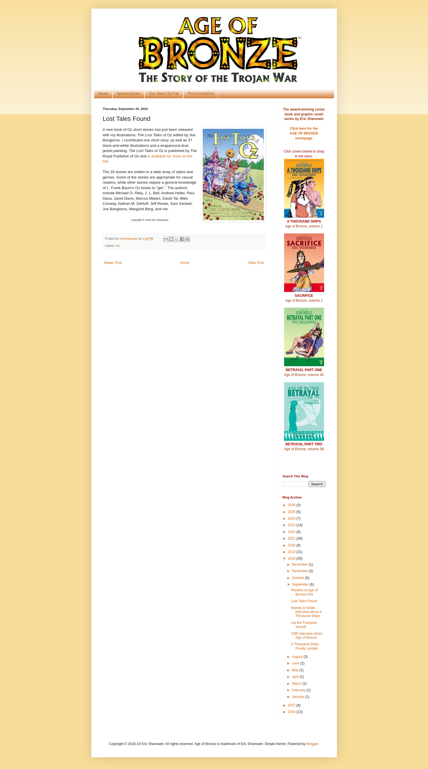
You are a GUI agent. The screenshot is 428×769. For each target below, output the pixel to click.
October (298, 578)
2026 (292, 505)
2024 (292, 518)
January (298, 697)
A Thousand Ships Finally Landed (305, 646)
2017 (292, 705)
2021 (292, 538)
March (297, 684)
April (296, 677)
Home (184, 263)
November (300, 571)
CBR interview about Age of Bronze (306, 636)
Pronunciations (201, 93)
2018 (292, 558)
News (103, 93)
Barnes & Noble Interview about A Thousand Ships (306, 612)
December (300, 564)
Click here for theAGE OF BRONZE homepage (304, 133)
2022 (292, 532)
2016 (292, 712)
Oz (118, 245)
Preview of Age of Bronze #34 (304, 592)
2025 (292, 512)
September (301, 584)
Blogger (312, 744)
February (299, 690)
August (298, 657)
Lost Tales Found (304, 601)
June (296, 663)
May (295, 670)
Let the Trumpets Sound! (304, 625)
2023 (292, 525)
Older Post (256, 263)
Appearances (128, 93)
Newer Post (113, 263)
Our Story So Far (164, 93)
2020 (292, 545)
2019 (292, 552)
